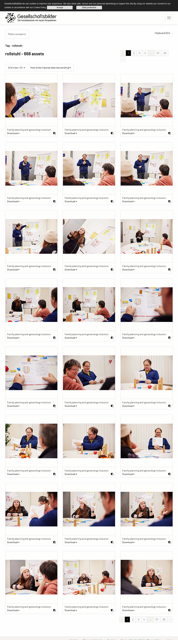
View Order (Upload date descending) (50, 67)
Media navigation (17, 33)
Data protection (89, 7)
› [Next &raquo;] (123, 58)
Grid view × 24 (16, 67)
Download (13, 132)
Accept (60, 7)
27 (158, 52)
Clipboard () (162, 32)
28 (165, 52)
